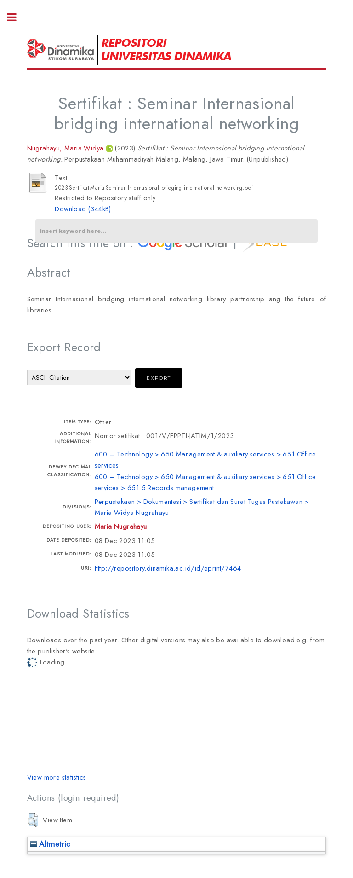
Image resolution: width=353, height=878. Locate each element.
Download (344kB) (83, 209)
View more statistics (56, 777)
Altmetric (50, 843)
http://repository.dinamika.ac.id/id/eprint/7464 (168, 568)
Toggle (16, 17)
